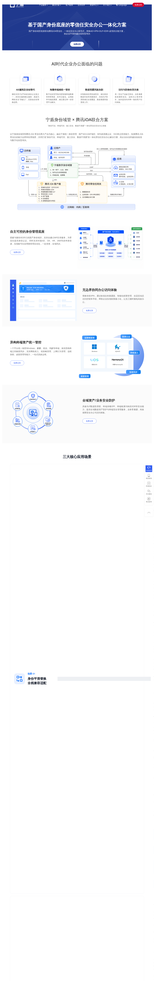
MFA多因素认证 (15, 919)
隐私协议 (91, 958)
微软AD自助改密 (41, 922)
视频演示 (86, 919)
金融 (62, 919)
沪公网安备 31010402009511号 (78, 961)
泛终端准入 (14, 929)
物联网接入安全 (41, 942)
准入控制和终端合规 (43, 939)
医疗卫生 (64, 932)
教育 (62, 935)
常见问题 (86, 925)
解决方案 (56, 5)
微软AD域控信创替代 (43, 919)
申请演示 (149, 486)
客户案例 (69, 5)
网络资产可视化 (41, 935)
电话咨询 (149, 478)
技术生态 (86, 932)
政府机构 (64, 939)
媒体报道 (108, 925)
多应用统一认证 (41, 929)
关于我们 (107, 5)
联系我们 (108, 929)
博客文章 (86, 922)
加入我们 (108, 922)
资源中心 (94, 5)
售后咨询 (149, 502)
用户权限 (100, 958)
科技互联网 (65, 922)
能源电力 (64, 929)
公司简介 (108, 919)
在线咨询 (149, 470)
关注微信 (149, 494)
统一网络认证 (14, 925)
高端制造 (64, 925)
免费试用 (138, 5)
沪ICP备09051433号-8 (73, 955)
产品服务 (43, 5)
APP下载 (86, 929)
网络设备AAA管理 (16, 922)
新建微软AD (40, 925)
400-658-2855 (133, 916)
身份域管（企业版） (17, 935)
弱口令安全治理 (41, 932)
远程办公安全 (40, 946)
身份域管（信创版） (17, 932)
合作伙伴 (81, 5)
